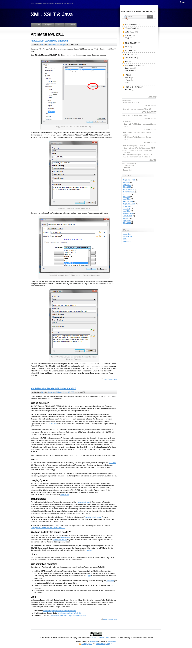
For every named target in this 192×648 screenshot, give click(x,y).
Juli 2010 (126, 206)
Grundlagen (61, 45)
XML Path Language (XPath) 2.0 (134, 146)
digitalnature (93, 641)
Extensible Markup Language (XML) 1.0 (137, 109)
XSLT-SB (71, 392)
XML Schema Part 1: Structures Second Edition (137, 134)
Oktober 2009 (128, 213)
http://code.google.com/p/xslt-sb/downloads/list (59, 611)
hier (89, 576)
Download (126, 168)
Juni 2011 (126, 194)
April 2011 (127, 199)
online (89, 550)
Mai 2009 (126, 218)
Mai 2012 (126, 182)
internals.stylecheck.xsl (93, 517)
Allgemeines (52, 45)
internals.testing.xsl (83, 502)
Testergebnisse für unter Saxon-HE (48, 528)
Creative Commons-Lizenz (100, 638)
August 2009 (127, 216)
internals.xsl (64, 495)
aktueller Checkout (129, 163)
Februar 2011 (128, 201)
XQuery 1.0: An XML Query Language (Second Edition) (139, 125)
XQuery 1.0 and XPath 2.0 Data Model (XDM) (139, 148)
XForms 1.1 (127, 122)
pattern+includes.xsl (60, 540)
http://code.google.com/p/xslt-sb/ (69, 613)
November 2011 (129, 192)
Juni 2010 (126, 209)
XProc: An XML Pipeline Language (135, 115)
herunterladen (65, 537)
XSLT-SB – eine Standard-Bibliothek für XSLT (53, 388)
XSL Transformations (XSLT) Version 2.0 (137, 155)
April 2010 (127, 211)
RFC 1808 (112, 463)
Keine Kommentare (110, 379)
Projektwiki (110, 581)
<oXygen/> (127, 100)
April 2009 (127, 221)
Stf (42, 45)
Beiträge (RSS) (86, 644)
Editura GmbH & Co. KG (131, 103)
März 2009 (127, 223)
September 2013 (129, 180)
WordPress (127, 241)
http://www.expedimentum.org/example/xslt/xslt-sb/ (68, 615)
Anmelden (127, 234)
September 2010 (129, 204)
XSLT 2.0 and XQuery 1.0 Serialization (136, 157)
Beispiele (51, 392)
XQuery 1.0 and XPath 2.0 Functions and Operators (137, 151)
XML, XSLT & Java (52, 14)
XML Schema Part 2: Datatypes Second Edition (137, 138)
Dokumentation (128, 165)
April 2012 (127, 185)
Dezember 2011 (129, 189)
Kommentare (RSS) (103, 644)
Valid (128, 236)
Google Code (127, 170)
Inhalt (44, 638)
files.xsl (52, 423)
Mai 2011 (126, 197)
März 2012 (127, 187)
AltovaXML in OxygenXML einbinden (49, 40)
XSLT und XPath (61, 392)
